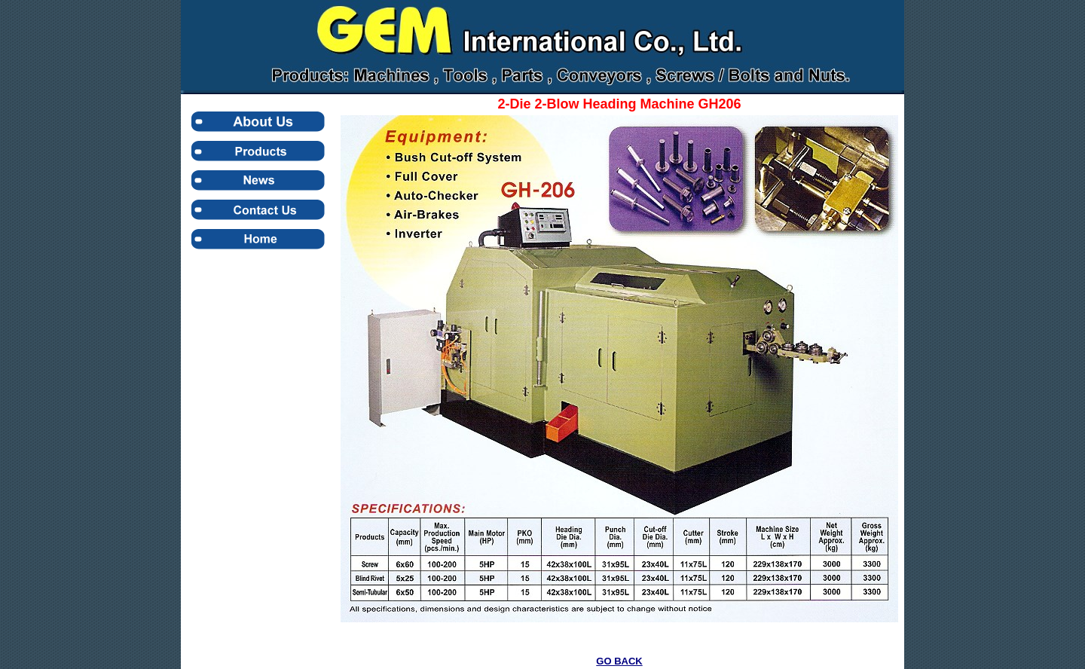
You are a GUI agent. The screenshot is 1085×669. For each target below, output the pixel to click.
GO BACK (619, 661)
